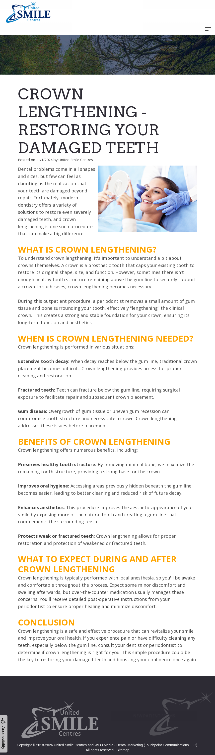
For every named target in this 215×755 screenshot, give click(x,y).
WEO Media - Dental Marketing (119, 745)
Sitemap (123, 750)
